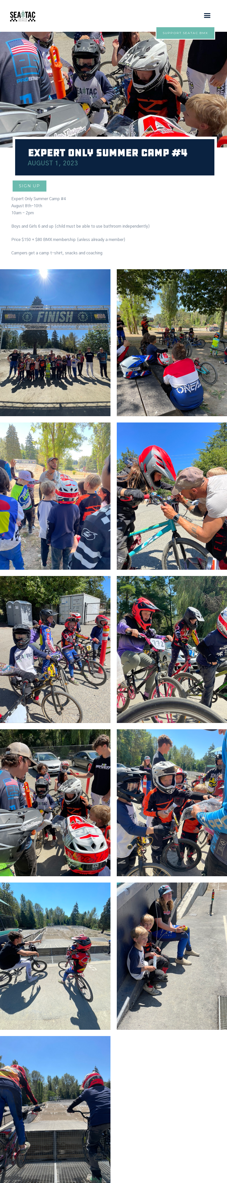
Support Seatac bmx (185, 33)
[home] (22, 16)
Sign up (29, 186)
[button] (207, 15)
